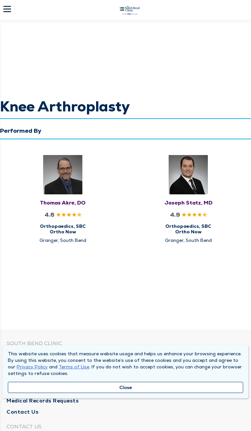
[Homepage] (129, 9)
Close (125, 387)
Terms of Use (74, 367)
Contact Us (23, 411)
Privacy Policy (32, 367)
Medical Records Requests (43, 400)
